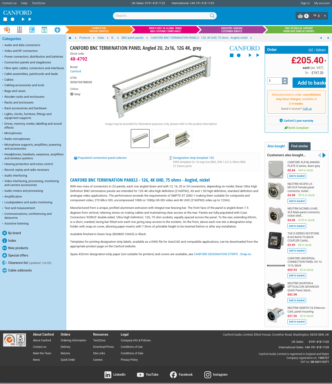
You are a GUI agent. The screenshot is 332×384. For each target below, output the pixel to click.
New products (15, 248)
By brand (11, 233)
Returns (65, 350)
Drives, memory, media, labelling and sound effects (32, 125)
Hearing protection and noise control (27, 164)
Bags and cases (13, 91)
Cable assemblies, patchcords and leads (30, 74)
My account (322, 3)
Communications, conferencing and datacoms (27, 215)
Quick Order (68, 356)
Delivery (321, 49)
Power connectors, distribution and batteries (32, 57)
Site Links (99, 350)
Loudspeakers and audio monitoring (27, 203)
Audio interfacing (14, 176)
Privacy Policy (129, 356)
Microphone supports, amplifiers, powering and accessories (31, 146)
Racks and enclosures (17, 103)
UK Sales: (138, 3)
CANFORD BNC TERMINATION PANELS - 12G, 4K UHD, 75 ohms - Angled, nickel (140, 180)
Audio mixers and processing (22, 191)
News (36, 356)
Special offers (15, 255)
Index (9, 240)
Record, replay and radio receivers (25, 170)
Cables (8, 80)
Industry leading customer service (232, 29)
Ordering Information (73, 337)
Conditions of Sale (132, 350)
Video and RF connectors (20, 51)
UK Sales (297, 338)
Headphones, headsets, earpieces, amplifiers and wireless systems (33, 156)
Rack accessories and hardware (24, 108)
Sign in (305, 3)
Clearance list (26, 262)
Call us (307, 105)
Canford (75, 71)
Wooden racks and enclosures (23, 97)
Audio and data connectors (21, 45)
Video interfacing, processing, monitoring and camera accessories (30, 183)
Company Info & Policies (136, 337)
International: (180, 3)
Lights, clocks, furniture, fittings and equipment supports (26, 116)
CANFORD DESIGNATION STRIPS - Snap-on (222, 254)
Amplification (12, 197)
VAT (310, 49)
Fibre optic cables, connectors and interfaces (33, 68)
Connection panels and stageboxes (26, 63)
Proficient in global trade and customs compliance (165, 29)
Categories (11, 39)
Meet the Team (42, 350)
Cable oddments (17, 270)
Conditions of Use (132, 343)
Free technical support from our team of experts (298, 29)
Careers (98, 356)
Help (24, 3)
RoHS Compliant (296, 124)
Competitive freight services (99, 29)
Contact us (9, 3)
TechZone (38, 3)
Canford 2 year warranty (296, 117)
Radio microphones (16, 139)
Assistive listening (15, 224)
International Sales (291, 344)
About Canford (42, 337)
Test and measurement (18, 208)
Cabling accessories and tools (23, 85)
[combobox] (165, 15)
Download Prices (103, 343)
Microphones (12, 133)
